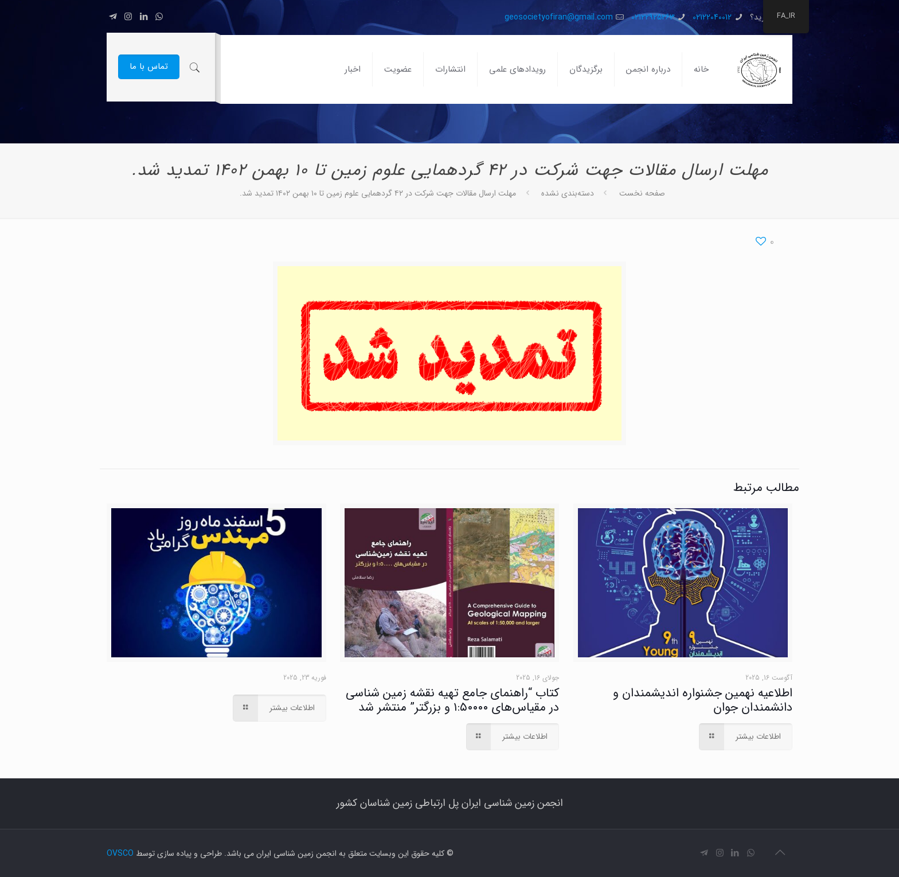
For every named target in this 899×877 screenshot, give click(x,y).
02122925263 (653, 17)
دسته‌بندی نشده (567, 193)
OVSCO (120, 853)
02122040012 (712, 17)
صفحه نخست (642, 193)
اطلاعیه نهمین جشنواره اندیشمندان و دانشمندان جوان (702, 700)
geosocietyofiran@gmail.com (559, 17)
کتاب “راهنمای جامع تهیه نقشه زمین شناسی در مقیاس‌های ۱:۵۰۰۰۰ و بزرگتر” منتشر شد (452, 700)
